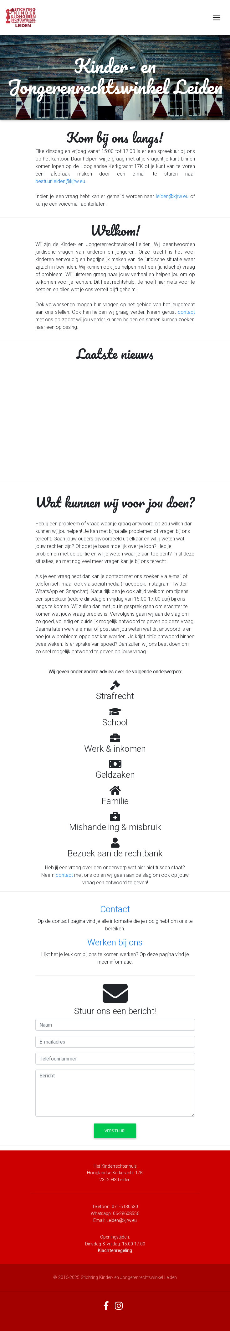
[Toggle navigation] (216, 18)
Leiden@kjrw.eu (121, 1220)
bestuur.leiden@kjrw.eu (60, 181)
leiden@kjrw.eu (172, 196)
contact (186, 312)
